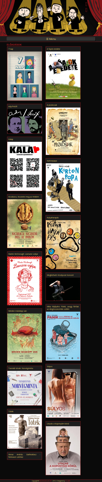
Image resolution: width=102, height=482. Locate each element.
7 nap (10, 49)
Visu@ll (67, 481)
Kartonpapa (52, 160)
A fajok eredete (53, 49)
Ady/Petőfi (12, 106)
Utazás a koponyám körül (58, 423)
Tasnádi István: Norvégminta (20, 368)
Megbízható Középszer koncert (60, 275)
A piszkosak (52, 105)
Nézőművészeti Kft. (45, 481)
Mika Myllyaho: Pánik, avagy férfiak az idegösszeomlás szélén (63, 307)
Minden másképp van (17, 311)
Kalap (10, 139)
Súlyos (49, 366)
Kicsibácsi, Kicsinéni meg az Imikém (23, 196)
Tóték (10, 411)
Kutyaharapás (53, 217)
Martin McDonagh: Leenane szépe (23, 254)
